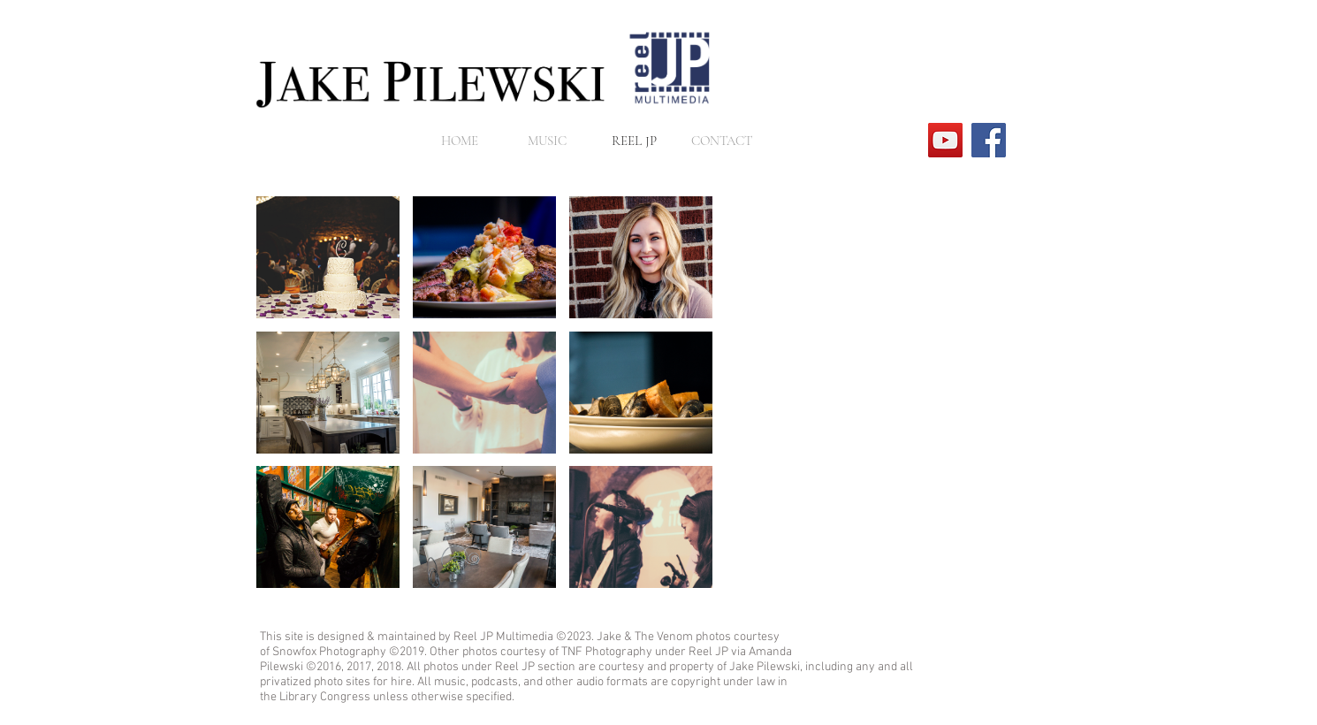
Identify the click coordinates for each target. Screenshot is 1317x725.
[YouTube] (945, 140)
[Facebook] (988, 140)
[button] (328, 257)
